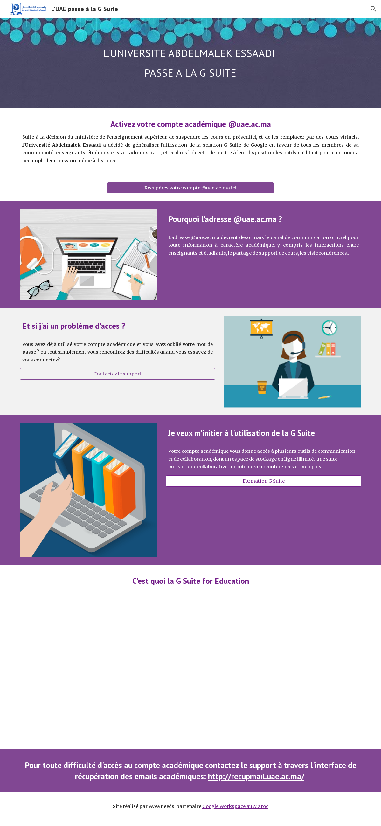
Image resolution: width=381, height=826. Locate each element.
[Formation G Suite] (263, 480)
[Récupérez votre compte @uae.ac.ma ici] (190, 188)
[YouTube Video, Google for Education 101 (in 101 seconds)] (190, 672)
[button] (373, 9)
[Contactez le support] (117, 374)
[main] (190, 63)
